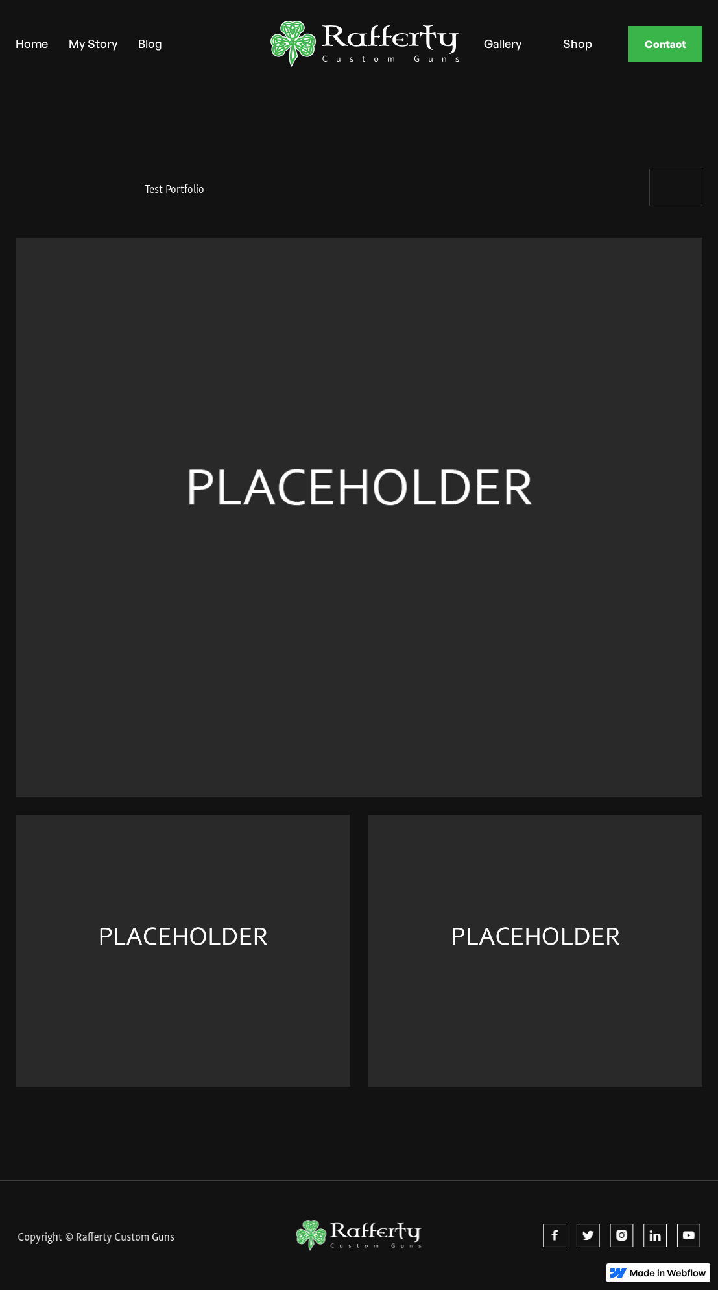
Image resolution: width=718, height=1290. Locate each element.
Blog (150, 43)
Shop (577, 43)
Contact (665, 44)
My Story (93, 43)
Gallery (502, 43)
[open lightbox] (359, 517)
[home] (333, 44)
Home (32, 43)
